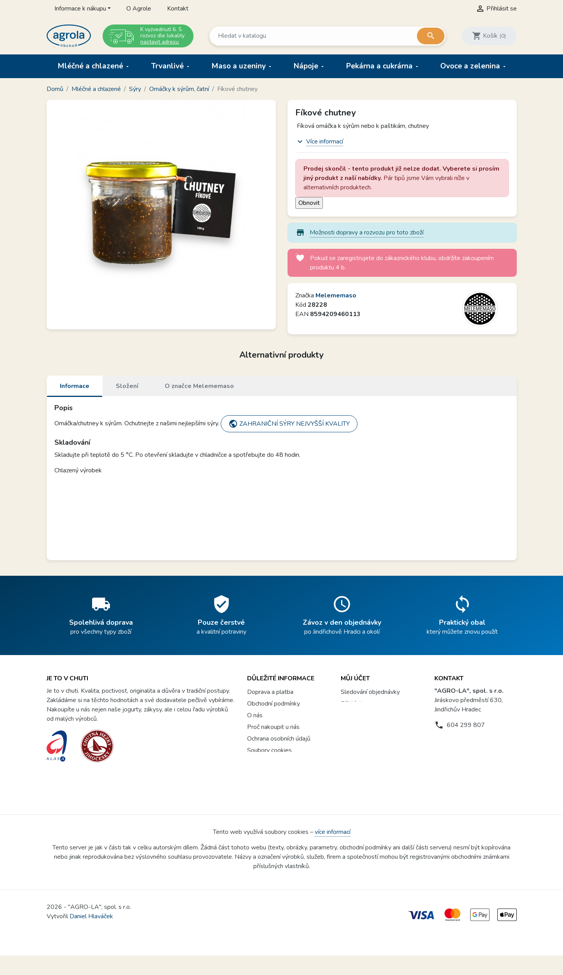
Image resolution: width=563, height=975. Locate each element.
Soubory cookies (269, 750)
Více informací (324, 141)
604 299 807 (466, 725)
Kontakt (177, 8)
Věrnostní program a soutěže (286, 773)
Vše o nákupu (265, 762)
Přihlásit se (356, 703)
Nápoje (307, 66)
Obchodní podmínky (273, 703)
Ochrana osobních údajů (278, 738)
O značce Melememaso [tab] (199, 386)
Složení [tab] (127, 386)
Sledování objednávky (370, 692)
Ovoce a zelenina (471, 66)
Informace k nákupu (80, 8)
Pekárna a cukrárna (380, 66)
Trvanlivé (168, 66)
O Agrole (138, 8)
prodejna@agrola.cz (473, 740)
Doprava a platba (270, 692)
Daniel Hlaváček (91, 935)
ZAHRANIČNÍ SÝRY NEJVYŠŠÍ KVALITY (289, 423)
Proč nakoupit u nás (273, 727)
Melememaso (335, 295)
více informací (332, 851)
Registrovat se (361, 715)
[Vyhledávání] (327, 35)
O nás (255, 715)
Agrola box (262, 785)
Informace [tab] (74, 386)
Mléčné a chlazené (91, 66)
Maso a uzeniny (239, 66)
